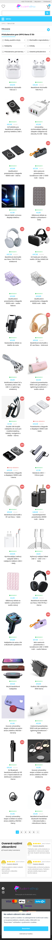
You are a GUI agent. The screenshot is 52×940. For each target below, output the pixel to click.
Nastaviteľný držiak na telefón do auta (13, 344)
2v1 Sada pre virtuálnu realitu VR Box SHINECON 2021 (39, 259)
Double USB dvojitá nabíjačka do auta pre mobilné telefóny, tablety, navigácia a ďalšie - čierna (13, 431)
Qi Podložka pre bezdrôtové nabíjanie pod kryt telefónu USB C (13, 129)
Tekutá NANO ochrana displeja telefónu (13, 216)
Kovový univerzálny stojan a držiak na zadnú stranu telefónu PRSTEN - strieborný (39, 773)
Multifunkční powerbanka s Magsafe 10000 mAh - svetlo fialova (13, 302)
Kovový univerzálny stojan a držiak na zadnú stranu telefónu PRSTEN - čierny (13, 819)
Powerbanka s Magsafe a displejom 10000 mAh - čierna (13, 475)
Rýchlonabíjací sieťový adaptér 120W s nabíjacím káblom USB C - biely (13, 559)
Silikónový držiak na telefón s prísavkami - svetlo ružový (13, 603)
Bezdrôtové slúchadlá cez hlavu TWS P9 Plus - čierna (39, 603)
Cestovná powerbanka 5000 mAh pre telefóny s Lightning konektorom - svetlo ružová (39, 385)
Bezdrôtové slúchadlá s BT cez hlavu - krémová (39, 344)
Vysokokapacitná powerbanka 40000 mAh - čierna (39, 517)
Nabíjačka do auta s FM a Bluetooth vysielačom (13, 643)
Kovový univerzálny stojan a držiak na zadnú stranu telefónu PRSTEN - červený (13, 729)
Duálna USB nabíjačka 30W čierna (39, 687)
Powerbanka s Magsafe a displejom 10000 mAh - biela (39, 428)
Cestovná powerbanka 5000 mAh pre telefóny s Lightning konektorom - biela (39, 729)
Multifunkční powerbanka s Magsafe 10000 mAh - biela (39, 301)
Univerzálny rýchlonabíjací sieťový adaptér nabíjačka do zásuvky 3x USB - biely (39, 130)
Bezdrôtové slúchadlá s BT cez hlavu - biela (13, 516)
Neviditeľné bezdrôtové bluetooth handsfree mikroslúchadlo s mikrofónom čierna (39, 819)
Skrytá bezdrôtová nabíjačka (13, 687)
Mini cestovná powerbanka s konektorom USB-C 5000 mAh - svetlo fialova (39, 645)
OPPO (3, 24)
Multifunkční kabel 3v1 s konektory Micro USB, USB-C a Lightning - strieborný (13, 385)
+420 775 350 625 (26, 1)
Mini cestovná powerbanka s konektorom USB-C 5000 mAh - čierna (39, 174)
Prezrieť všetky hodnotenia (11, 850)
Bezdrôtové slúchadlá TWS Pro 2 (39, 88)
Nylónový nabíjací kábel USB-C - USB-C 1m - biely (39, 558)
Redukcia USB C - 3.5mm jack (39, 474)
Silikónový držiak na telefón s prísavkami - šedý (39, 217)
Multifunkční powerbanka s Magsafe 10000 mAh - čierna (13, 173)
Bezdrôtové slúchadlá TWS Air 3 (13, 88)
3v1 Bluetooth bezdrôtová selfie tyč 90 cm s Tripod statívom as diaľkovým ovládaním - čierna (13, 774)
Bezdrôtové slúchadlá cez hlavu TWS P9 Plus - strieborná (13, 259)
